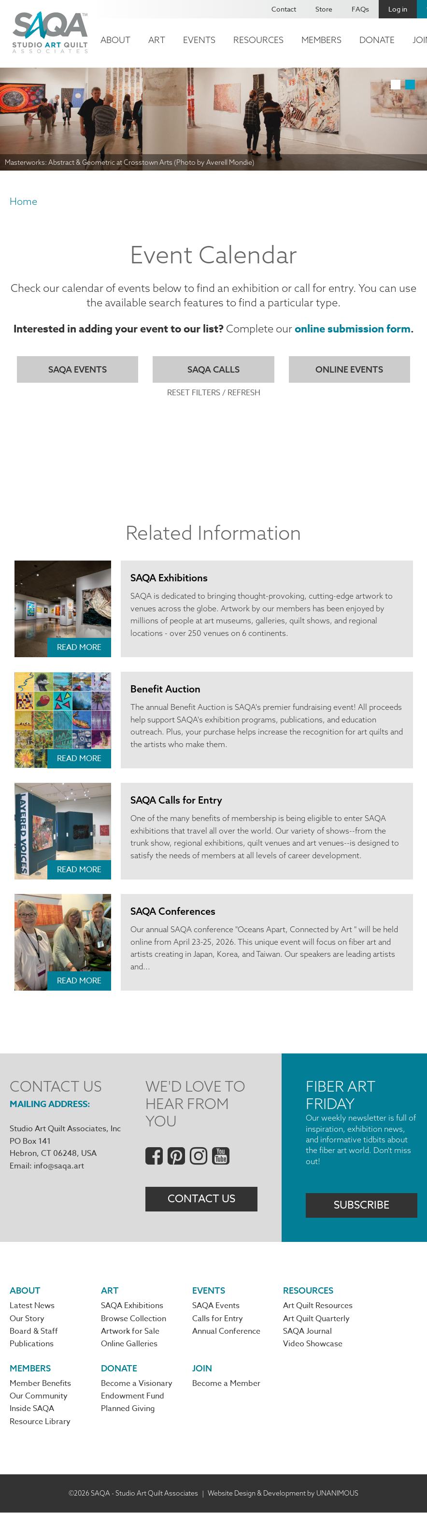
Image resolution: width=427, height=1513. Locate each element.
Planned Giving (128, 1409)
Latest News (32, 1306)
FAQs (360, 9)
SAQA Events (77, 369)
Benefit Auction (165, 689)
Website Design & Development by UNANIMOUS (283, 1493)
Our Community (39, 1397)
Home (23, 201)
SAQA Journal (307, 1332)
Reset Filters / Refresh (213, 393)
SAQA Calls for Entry (176, 800)
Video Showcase (312, 1345)
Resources (258, 39)
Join (202, 1368)
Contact (283, 9)
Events (199, 39)
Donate (377, 39)
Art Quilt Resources (318, 1306)
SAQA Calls (213, 369)
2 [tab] (410, 84)
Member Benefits (40, 1384)
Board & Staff (34, 1332)
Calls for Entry (217, 1319)
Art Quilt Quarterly (316, 1319)
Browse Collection (133, 1319)
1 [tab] (395, 84)
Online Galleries (129, 1345)
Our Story (27, 1319)
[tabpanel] (213, 119)
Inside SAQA (32, 1409)
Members (321, 39)
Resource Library (40, 1422)
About (115, 39)
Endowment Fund (132, 1397)
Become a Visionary (136, 1384)
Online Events (349, 369)
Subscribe (361, 1205)
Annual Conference (226, 1332)
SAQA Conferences (173, 912)
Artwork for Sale (130, 1332)
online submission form (353, 329)
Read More (79, 648)
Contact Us (201, 1199)
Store (323, 9)
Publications (32, 1345)
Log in (397, 9)
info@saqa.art (59, 1166)
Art (156, 39)
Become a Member (226, 1384)
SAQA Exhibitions (169, 578)
